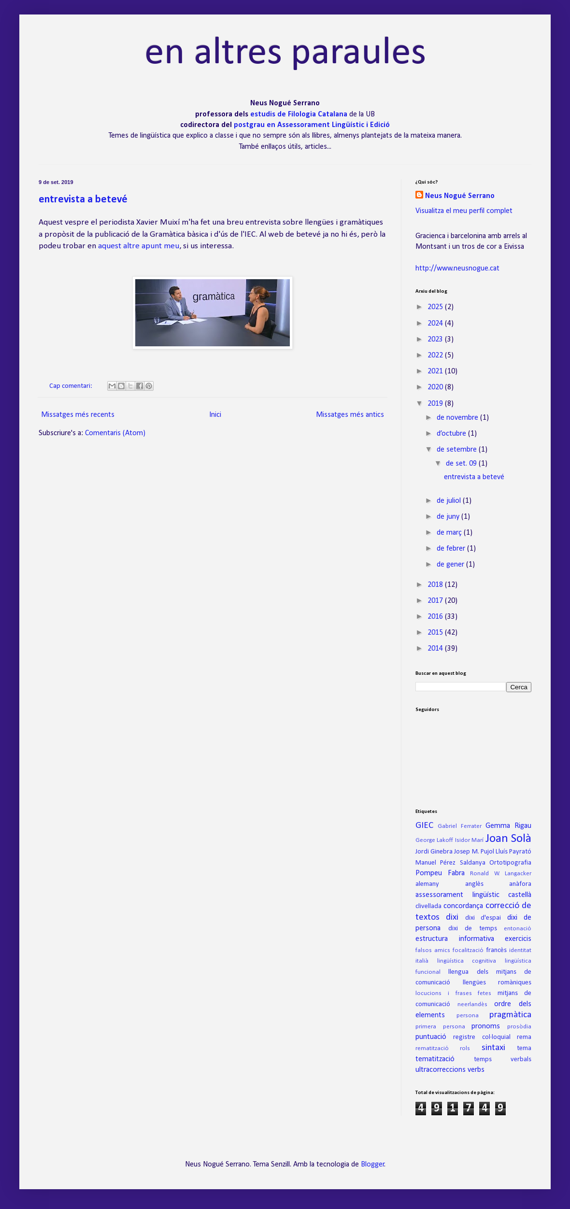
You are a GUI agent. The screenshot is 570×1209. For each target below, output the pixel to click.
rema (524, 1037)
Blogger (373, 1164)
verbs (476, 1070)
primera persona (440, 1027)
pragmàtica (510, 1015)
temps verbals (502, 1059)
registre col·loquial (481, 1037)
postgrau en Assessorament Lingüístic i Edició (312, 125)
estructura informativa (454, 939)
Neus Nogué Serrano (460, 196)
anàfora (520, 884)
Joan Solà (508, 839)
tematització (435, 1059)
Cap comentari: (71, 386)
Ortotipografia (510, 863)
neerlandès (472, 1004)
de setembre (458, 450)
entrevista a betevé (83, 199)
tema (524, 1048)
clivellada (428, 906)
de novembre (458, 418)
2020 (436, 387)
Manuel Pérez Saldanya (450, 863)
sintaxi (493, 1048)
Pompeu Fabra (440, 873)
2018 (436, 585)
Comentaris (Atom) (115, 433)
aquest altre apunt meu (138, 246)
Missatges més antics (350, 415)
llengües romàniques (497, 982)
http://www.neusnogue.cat (457, 268)
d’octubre (452, 434)
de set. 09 (462, 464)
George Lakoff (434, 840)
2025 (436, 307)
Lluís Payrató (513, 851)
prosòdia (519, 1027)
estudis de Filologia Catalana (299, 114)
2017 (436, 601)
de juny (449, 517)
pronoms (485, 1026)
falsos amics (432, 950)
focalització (468, 950)
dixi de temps (472, 928)
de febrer (452, 549)
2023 (436, 339)
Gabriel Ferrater (460, 826)
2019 (436, 404)
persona (467, 1015)
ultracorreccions (440, 1070)
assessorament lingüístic (457, 895)
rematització (432, 1048)
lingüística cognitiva (467, 961)
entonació (517, 928)
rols (465, 1048)
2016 (436, 617)
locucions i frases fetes (453, 993)
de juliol (450, 501)
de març (450, 533)
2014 (436, 649)
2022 (436, 355)
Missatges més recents (77, 415)
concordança (463, 906)
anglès (474, 884)
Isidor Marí (469, 840)
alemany (427, 884)
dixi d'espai (483, 918)
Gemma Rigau (508, 826)
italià (421, 961)
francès (496, 950)
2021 (436, 371)
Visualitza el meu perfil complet (464, 211)
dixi (452, 917)
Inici (215, 415)
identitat (520, 950)
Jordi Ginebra (434, 851)
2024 (436, 323)
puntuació (430, 1037)
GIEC (424, 825)
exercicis (518, 939)
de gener (451, 565)
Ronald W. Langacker (500, 873)
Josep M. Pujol (474, 851)
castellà (519, 895)
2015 (436, 633)
